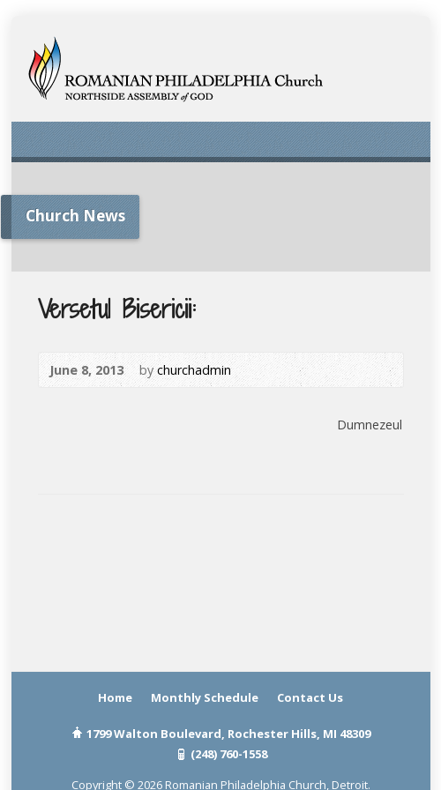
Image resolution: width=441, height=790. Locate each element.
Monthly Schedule (204, 697)
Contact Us (310, 697)
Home (115, 697)
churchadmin (194, 369)
